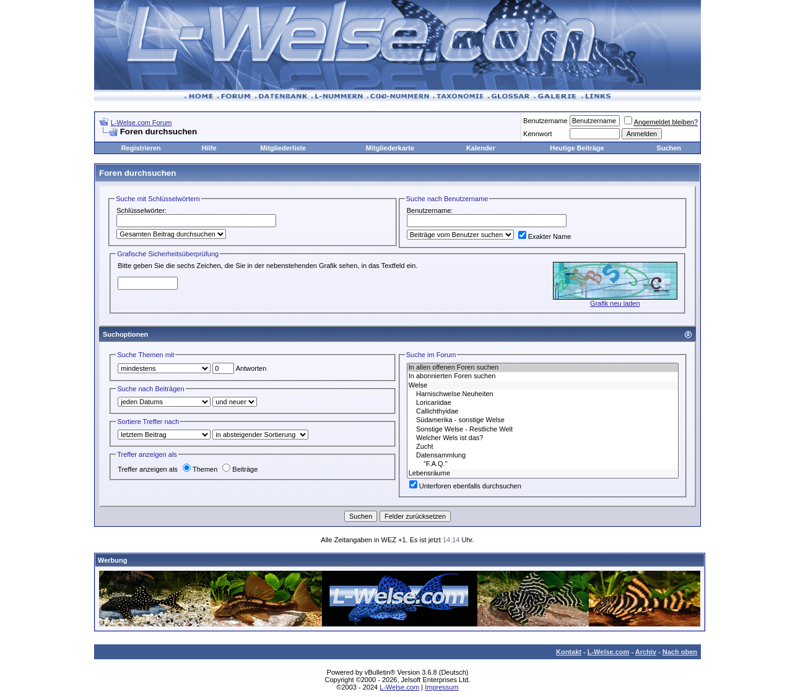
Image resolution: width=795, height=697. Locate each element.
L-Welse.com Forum (141, 122)
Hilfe (209, 148)
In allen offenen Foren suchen (542, 367)
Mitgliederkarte (390, 148)
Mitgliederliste (283, 148)
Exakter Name (544, 236)
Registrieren (141, 148)
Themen (200, 469)
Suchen (668, 148)
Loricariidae (542, 403)
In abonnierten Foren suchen (542, 376)
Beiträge (240, 469)
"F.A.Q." (542, 464)
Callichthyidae (542, 411)
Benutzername (545, 120)
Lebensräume (542, 473)
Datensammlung (542, 455)
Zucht (542, 447)
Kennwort (537, 133)
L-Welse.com (609, 652)
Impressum (441, 687)
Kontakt (568, 652)
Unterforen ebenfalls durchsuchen (465, 486)
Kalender (480, 148)
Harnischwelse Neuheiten (542, 394)
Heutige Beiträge (577, 148)
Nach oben (679, 652)
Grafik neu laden (615, 303)
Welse (542, 385)
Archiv (645, 652)
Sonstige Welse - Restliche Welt (542, 429)
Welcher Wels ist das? (542, 438)
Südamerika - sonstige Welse (542, 420)
